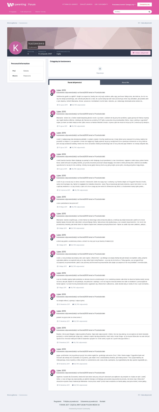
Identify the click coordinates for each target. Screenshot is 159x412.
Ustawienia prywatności (89, 401)
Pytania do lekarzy (70, 4)
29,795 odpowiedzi (77, 105)
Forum (32, 4)
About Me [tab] (125, 82)
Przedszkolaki (100, 92)
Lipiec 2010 (61, 90)
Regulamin (57, 401)
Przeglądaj (12, 12)
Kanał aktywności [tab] (75, 82)
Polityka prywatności (71, 401)
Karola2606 (84, 92)
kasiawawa (60, 92)
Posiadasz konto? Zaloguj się (123, 4)
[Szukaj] (121, 11)
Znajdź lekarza (86, 4)
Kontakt (102, 401)
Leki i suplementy (101, 4)
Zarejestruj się (145, 4)
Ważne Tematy (40, 12)
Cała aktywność (25, 12)
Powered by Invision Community (79, 408)
